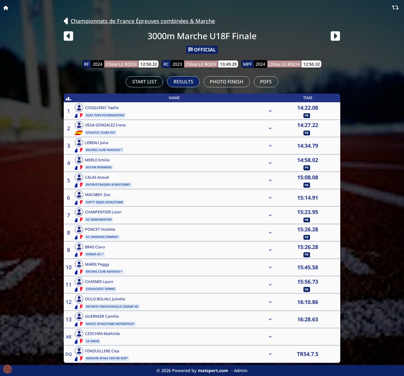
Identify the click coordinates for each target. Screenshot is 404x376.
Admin (240, 370)
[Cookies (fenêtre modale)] (7, 369)
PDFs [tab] (266, 81)
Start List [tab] (144, 81)
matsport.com (213, 370)
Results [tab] (183, 81)
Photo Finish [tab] (226, 81)
